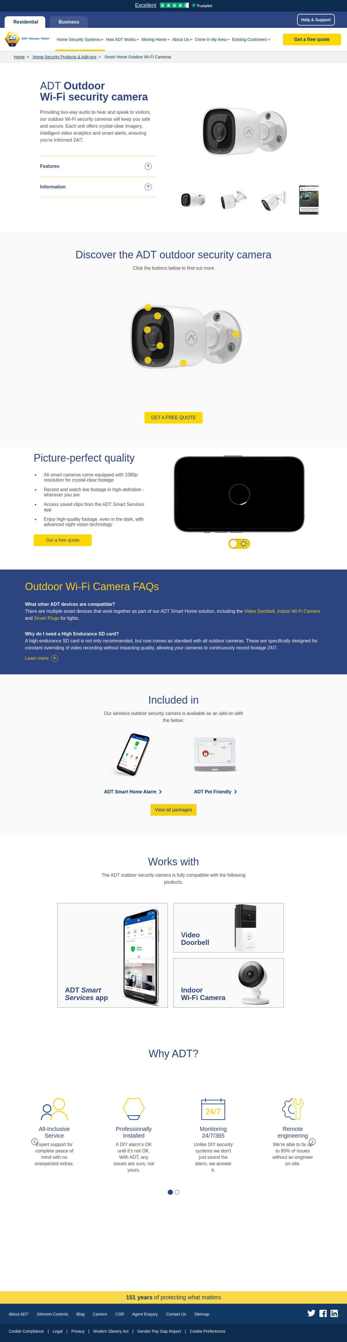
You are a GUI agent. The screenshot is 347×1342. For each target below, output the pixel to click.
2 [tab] (177, 1192)
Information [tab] (53, 186)
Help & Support (316, 19)
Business (69, 21)
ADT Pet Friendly (213, 791)
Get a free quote (312, 39)
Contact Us (176, 1314)
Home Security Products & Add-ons (64, 57)
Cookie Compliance (26, 1331)
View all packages (173, 809)
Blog (80, 1314)
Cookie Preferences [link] (207, 1331)
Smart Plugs (46, 618)
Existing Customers (249, 39)
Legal (57, 1331)
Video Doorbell (259, 611)
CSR (119, 1314)
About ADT (18, 1314)
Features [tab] (49, 166)
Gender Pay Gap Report (159, 1331)
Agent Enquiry (145, 1314)
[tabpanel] (54, 1135)
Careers (100, 1314)
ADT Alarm (130, 791)
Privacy (78, 1331)
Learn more (37, 658)
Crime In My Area (210, 39)
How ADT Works (120, 39)
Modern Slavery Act (111, 1331)
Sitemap (201, 1314)
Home (19, 57)
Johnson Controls (52, 1314)
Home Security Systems (78, 39)
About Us (180, 39)
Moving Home (153, 39)
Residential (25, 21)
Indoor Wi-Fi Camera (298, 611)
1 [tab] (170, 1192)
